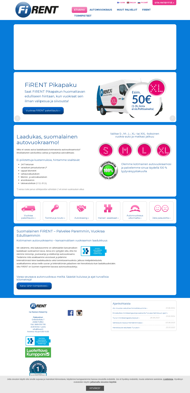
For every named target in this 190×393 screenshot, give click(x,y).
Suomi (121, 3)
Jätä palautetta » (161, 218)
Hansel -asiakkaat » (108, 218)
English (131, 3)
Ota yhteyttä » (164, 2)
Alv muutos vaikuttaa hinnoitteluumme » (130, 308)
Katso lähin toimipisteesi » (34, 286)
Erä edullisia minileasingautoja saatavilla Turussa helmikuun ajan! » (140, 313)
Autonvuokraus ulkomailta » (135, 216)
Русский (143, 3)
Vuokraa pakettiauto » (28, 216)
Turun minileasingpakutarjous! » (126, 318)
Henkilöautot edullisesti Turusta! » (126, 327)
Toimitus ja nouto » (55, 218)
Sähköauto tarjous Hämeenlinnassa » (128, 323)
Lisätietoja (168, 379)
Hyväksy (95, 388)
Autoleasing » (81, 218)
